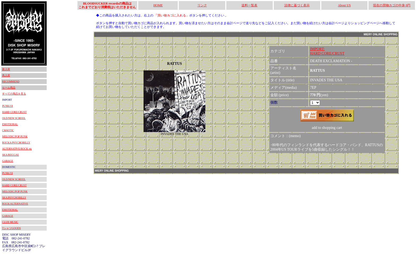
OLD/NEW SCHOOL (13, 118)
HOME (158, 5)
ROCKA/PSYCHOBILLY (16, 142)
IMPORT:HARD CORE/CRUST (327, 51)
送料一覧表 (249, 5)
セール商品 (8, 87)
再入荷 (6, 75)
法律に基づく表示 (297, 5)
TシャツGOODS (11, 228)
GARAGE (7, 160)
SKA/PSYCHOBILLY (14, 197)
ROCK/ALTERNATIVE (15, 203)
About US (344, 5)
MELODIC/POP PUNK (15, 136)
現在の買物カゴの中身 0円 (391, 5)
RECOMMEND (10, 81)
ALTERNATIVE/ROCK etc (17, 148)
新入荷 (6, 69)
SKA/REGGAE (10, 154)
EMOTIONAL (10, 124)
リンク (202, 5)
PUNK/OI (7, 105)
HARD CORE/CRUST (14, 112)
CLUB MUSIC (10, 222)
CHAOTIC (8, 130)
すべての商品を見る (14, 93)
